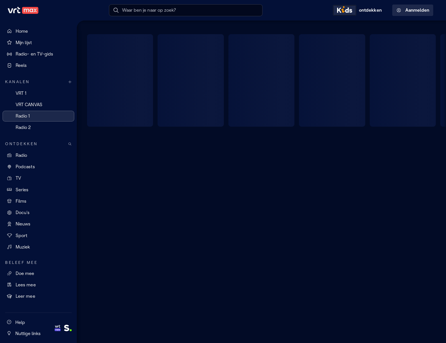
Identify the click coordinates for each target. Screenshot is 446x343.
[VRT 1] (38, 93)
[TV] (38, 178)
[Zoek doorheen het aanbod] (70, 144)
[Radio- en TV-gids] (38, 54)
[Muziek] (38, 246)
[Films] (38, 201)
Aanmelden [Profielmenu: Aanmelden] (413, 10)
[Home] (38, 31)
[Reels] (38, 65)
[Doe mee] (38, 273)
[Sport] (38, 235)
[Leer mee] (38, 296)
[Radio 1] (38, 116)
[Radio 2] (38, 127)
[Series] (38, 189)
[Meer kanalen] (70, 82)
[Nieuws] (38, 224)
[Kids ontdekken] (359, 10)
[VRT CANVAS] (38, 104)
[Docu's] (38, 212)
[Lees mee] (38, 284)
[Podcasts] (38, 166)
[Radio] (38, 155)
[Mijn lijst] (38, 42)
